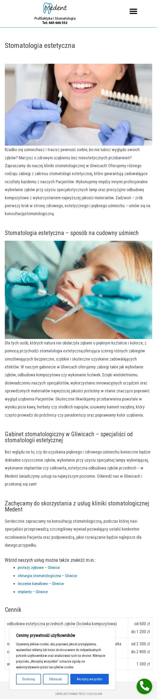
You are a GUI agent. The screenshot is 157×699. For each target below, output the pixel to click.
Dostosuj (28, 679)
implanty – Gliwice (29, 591)
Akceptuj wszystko (90, 679)
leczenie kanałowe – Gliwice (37, 583)
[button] (133, 11)
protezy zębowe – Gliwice (35, 567)
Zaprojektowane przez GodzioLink (78, 694)
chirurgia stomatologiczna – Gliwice (44, 575)
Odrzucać (55, 679)
